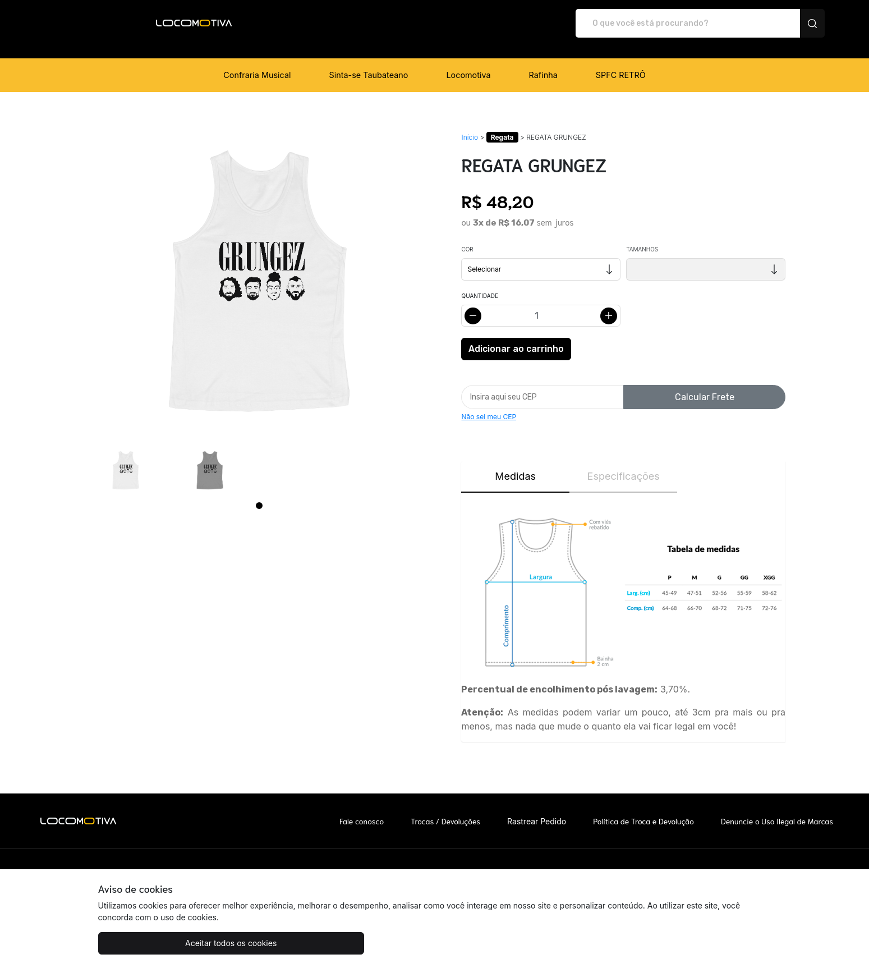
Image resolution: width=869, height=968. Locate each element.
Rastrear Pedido (536, 809)
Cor (467, 237)
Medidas (515, 464)
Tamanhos (642, 237)
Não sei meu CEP (488, 405)
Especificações (623, 464)
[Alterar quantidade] (541, 303)
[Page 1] (259, 493)
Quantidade (479, 284)
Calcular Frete (704, 385)
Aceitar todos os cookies (154, 943)
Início (469, 125)
